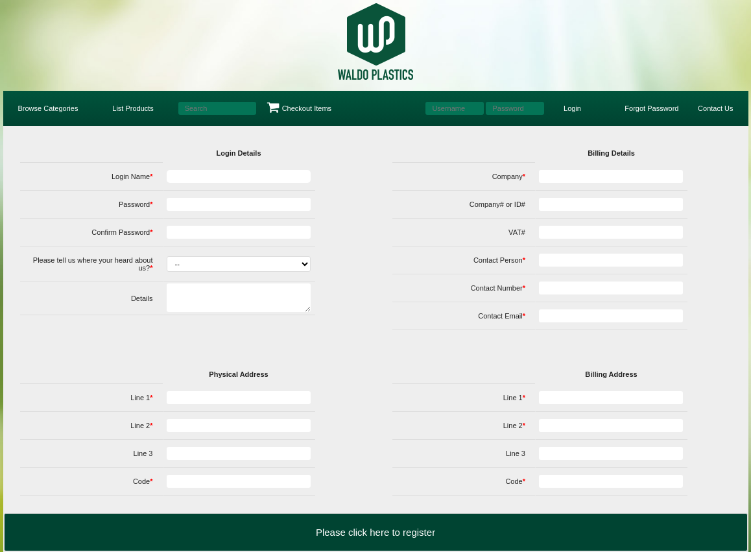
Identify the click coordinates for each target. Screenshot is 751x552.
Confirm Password (121, 232)
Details (142, 298)
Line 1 (141, 398)
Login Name (132, 176)
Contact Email (501, 316)
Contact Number (498, 288)
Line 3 (143, 453)
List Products (133, 108)
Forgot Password (651, 108)
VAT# (516, 232)
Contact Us (715, 108)
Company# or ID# (497, 204)
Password (136, 204)
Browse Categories (48, 108)
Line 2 (141, 425)
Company (508, 176)
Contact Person (499, 260)
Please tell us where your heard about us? (93, 264)
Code (143, 481)
